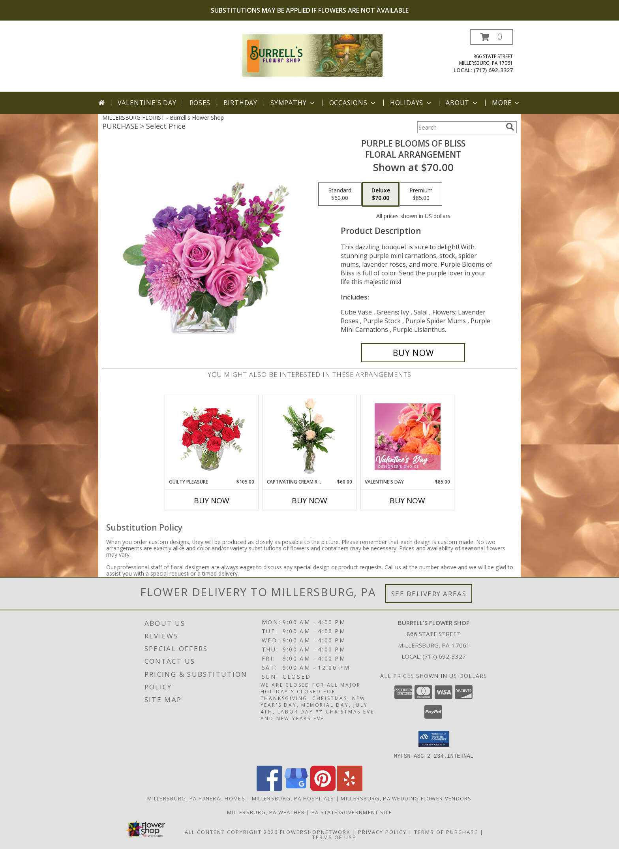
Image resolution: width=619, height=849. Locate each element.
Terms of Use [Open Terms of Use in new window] (334, 836)
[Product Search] (460, 127)
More (506, 102)
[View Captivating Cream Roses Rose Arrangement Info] (310, 436)
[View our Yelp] (349, 788)
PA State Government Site (351, 811)
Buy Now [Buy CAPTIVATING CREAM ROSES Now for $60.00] (309, 500)
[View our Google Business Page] (296, 788)
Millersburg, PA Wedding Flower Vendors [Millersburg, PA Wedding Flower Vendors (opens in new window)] (406, 798)
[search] (510, 126)
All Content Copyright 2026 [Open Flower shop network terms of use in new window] (231, 831)
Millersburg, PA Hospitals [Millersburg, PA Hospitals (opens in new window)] (293, 798)
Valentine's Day (147, 102)
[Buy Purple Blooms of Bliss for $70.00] (413, 352)
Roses (199, 102)
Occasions (353, 102)
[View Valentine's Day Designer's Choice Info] (408, 437)
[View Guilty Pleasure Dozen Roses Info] (212, 436)
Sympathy (293, 102)
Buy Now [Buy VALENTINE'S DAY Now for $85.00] (407, 500)
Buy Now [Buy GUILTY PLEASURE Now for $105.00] (211, 500)
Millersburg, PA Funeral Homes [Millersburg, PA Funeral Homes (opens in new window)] (196, 798)
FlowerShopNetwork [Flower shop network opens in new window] (315, 831)
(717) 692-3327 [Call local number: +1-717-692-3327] (493, 70)
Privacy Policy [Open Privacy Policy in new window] (382, 831)
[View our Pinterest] (323, 788)
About (462, 102)
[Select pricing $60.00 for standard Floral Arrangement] (340, 194)
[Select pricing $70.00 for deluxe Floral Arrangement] (380, 194)
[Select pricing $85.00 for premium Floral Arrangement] (421, 194)
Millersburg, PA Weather (266, 811)
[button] (491, 37)
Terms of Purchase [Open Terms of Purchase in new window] (446, 831)
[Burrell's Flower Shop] (312, 54)
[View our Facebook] (269, 788)
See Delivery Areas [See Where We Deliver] (429, 593)
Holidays (411, 102)
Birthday (240, 102)
